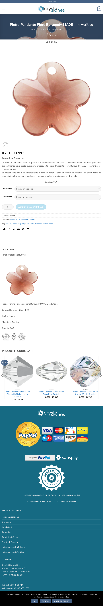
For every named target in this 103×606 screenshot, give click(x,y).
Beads (41, 30)
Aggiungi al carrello (31, 207)
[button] (3, 9)
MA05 (69, 30)
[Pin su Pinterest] (23, 229)
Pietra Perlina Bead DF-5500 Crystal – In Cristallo (51, 392)
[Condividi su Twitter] (14, 229)
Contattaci (6, 531)
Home (33, 30)
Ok (35, 601)
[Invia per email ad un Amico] (18, 229)
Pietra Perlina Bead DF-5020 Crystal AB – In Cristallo (85, 392)
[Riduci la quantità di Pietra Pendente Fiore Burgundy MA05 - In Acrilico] (3, 207)
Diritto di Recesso (10, 542)
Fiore (27, 223)
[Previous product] (54, 34)
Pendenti (38, 223)
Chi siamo (6, 521)
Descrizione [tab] (8, 249)
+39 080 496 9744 (14, 584)
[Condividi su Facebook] (9, 229)
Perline (45, 223)
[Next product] (49, 34)
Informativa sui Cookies (13, 552)
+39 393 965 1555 (20, 588)
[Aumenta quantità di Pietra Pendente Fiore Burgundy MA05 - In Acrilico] (12, 207)
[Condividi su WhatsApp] (4, 229)
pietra (51, 223)
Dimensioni (7, 197)
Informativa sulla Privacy (13, 547)
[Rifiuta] (99, 599)
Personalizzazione (10, 516)
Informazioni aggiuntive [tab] (14, 255)
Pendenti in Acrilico (55, 30)
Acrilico (8, 223)
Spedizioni (7, 526)
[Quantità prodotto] (7, 207)
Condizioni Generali (11, 537)
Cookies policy (61, 601)
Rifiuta (45, 601)
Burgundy (20, 223)
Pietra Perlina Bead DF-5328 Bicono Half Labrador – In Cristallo (17, 394)
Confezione (7, 189)
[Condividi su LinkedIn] (28, 229)
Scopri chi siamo (51, 2)
